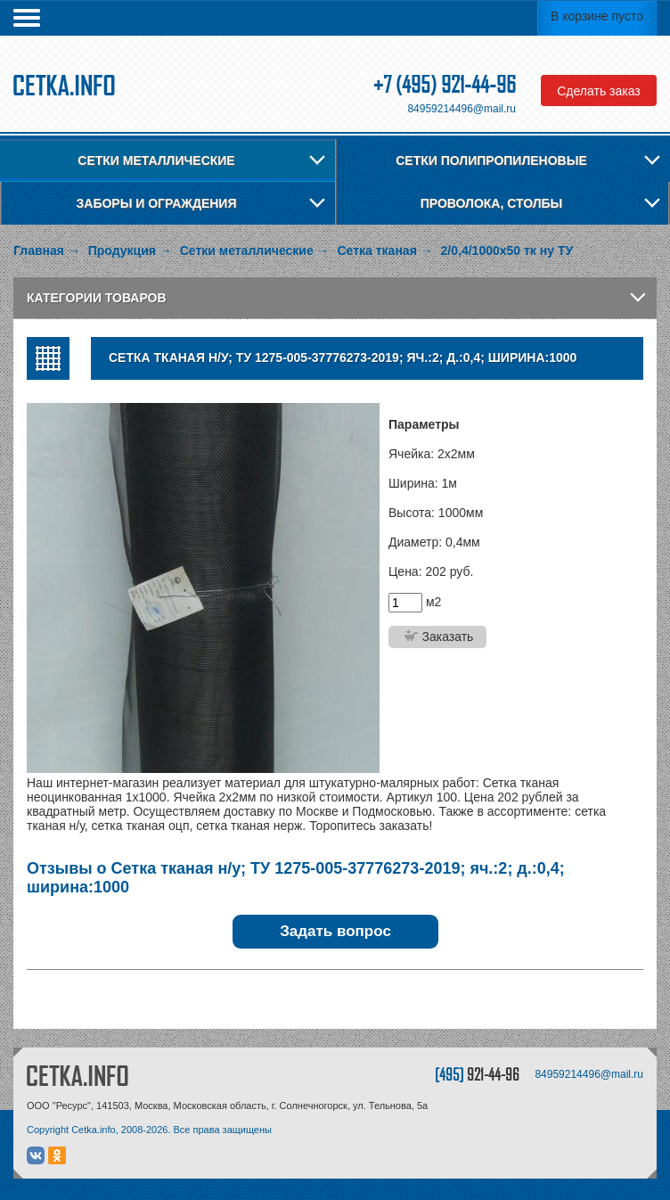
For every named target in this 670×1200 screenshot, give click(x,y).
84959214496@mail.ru (461, 109)
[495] (477, 1074)
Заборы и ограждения (157, 203)
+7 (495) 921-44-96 (444, 84)
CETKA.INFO (77, 1075)
